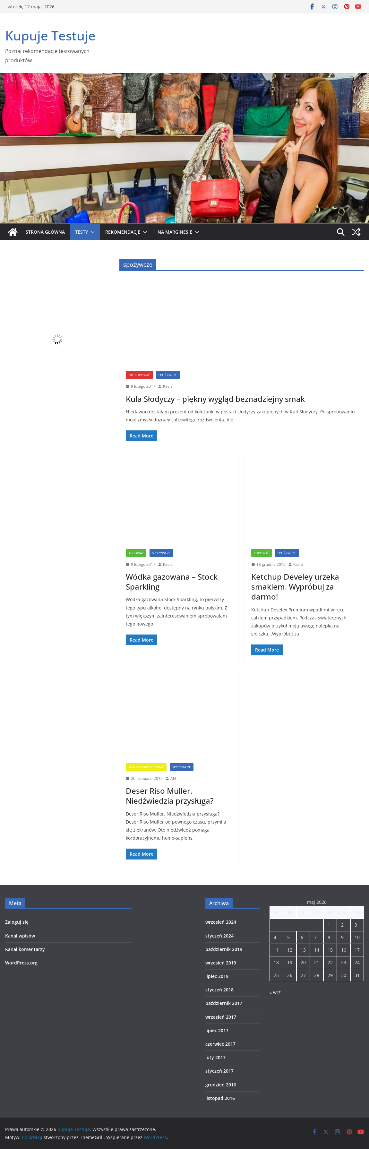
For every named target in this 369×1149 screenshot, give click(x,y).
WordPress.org (21, 963)
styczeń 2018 (219, 990)
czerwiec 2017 (220, 1044)
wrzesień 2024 (220, 922)
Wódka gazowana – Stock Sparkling (172, 581)
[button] (91, 232)
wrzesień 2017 (220, 1017)
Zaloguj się (17, 922)
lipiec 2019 (216, 976)
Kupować (136, 553)
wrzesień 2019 (220, 963)
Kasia (168, 386)
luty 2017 (215, 1057)
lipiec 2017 (216, 1030)
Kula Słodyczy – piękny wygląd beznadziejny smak (215, 398)
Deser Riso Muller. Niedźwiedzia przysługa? (170, 795)
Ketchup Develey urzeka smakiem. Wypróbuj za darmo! (295, 586)
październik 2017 (223, 1003)
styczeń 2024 (219, 936)
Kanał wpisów (20, 936)
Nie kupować (139, 375)
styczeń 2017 (219, 1071)
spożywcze (168, 375)
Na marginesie (175, 232)
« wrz (275, 992)
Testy (81, 232)
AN (173, 778)
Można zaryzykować (146, 767)
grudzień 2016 (220, 1085)
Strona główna (45, 232)
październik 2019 (223, 949)
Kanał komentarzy (25, 949)
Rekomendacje (122, 232)
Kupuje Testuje (50, 35)
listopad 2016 (220, 1098)
